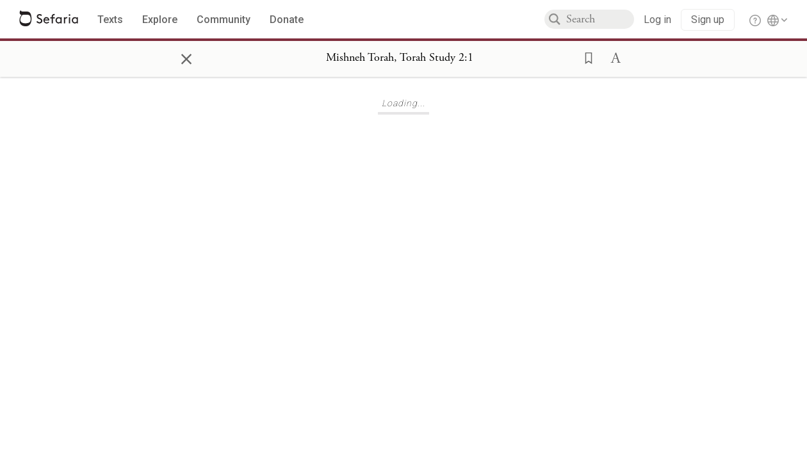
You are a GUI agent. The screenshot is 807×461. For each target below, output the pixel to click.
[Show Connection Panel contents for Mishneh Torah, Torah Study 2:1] (399, 58)
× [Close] (186, 57)
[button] (584, 57)
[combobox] (600, 19)
